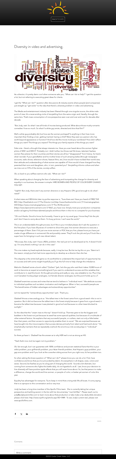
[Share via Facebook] (15, 414)
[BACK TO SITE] (58, 19)
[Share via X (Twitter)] (21, 414)
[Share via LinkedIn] (27, 414)
